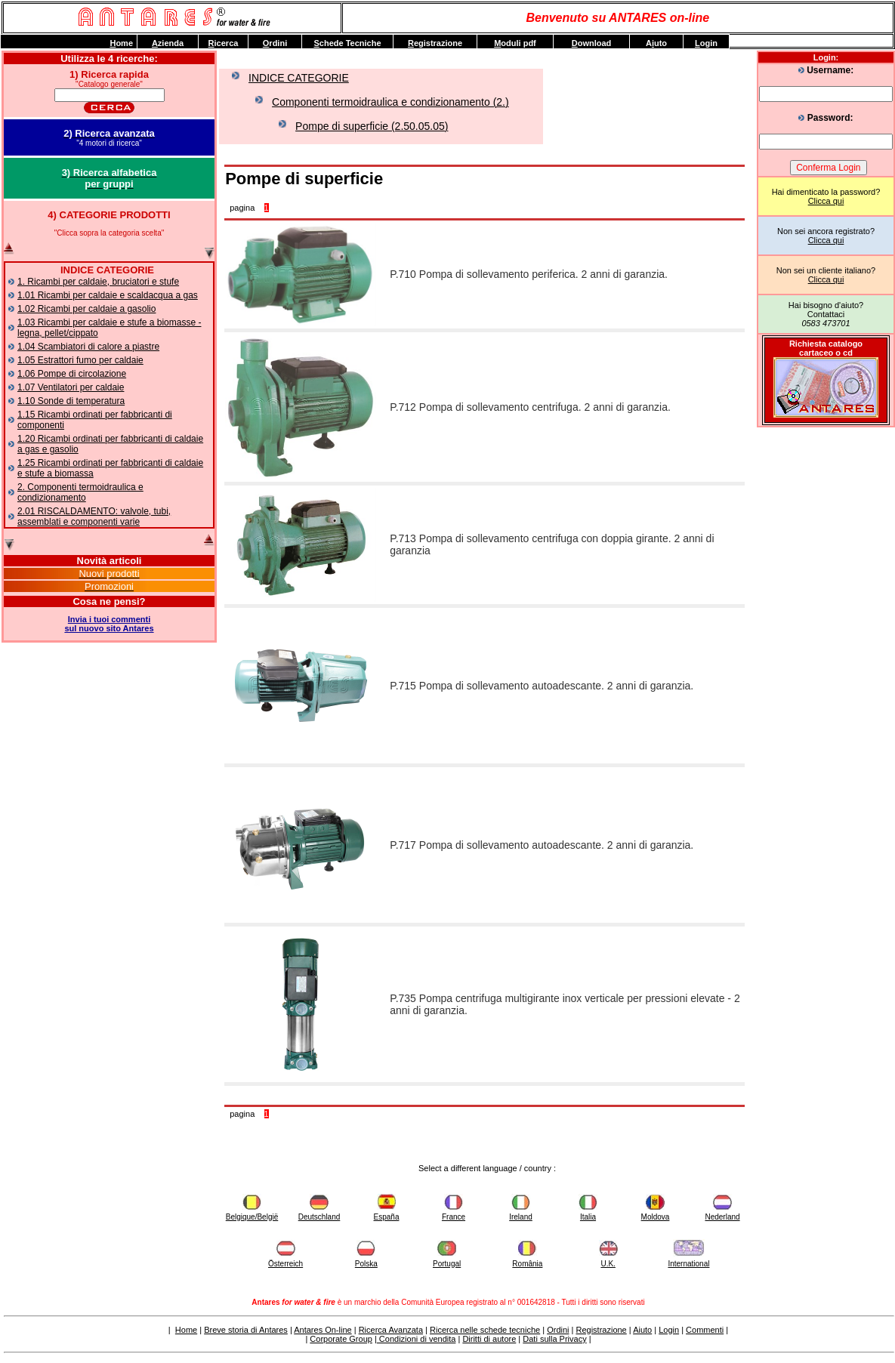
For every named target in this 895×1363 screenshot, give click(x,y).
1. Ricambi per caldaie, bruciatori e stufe (98, 281)
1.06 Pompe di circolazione (71, 374)
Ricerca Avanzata (391, 1329)
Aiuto (642, 1329)
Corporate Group (341, 1338)
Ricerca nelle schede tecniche (485, 1329)
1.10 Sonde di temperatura (71, 401)
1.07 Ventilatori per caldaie (70, 387)
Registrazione (601, 1329)
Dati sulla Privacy (554, 1338)
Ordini (558, 1329)
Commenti (705, 1329)
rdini (275, 43)
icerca (223, 43)
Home (186, 1329)
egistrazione (435, 43)
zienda (168, 43)
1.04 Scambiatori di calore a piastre (88, 346)
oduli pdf (515, 43)
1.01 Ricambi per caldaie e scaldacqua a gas (107, 295)
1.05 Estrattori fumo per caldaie (80, 360)
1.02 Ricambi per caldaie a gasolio (86, 309)
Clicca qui (826, 200)
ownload (592, 43)
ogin (706, 43)
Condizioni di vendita (416, 1338)
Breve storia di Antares (246, 1329)
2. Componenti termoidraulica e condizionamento (80, 492)
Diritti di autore (489, 1338)
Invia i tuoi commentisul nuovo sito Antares (108, 624)
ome (121, 43)
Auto (656, 43)
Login (669, 1329)
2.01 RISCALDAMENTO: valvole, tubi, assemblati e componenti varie (94, 516)
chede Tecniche (347, 43)
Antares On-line (322, 1329)
